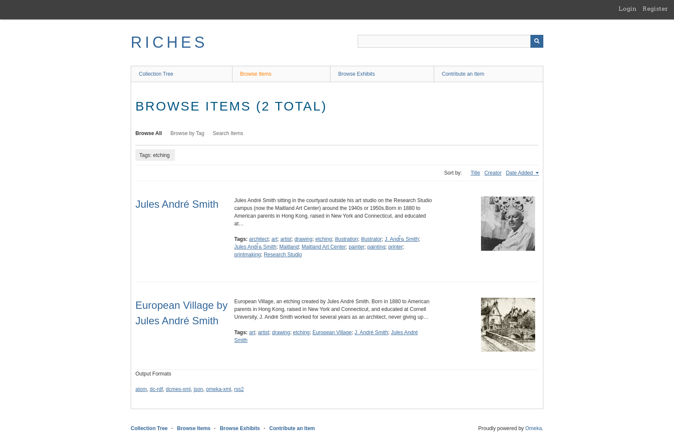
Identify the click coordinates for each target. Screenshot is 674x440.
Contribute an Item (463, 74)
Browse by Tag (188, 133)
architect (258, 239)
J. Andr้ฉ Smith (402, 239)
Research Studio (283, 255)
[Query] (450, 41)
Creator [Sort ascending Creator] (493, 173)
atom (141, 389)
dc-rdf (156, 389)
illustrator (371, 239)
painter (357, 247)
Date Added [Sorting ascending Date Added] (520, 173)
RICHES (169, 42)
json (198, 389)
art (275, 239)
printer (395, 247)
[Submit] (536, 41)
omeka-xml (218, 389)
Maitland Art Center (324, 247)
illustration (346, 239)
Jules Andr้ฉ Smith (255, 247)
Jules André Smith (176, 204)
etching (324, 239)
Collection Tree (156, 74)
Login (628, 8)
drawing (303, 239)
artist (285, 239)
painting (377, 247)
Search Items (228, 133)
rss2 (239, 389)
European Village (332, 332)
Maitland (289, 247)
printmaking (247, 255)
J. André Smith (371, 332)
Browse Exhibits (356, 74)
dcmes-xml (178, 389)
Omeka (533, 428)
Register (655, 8)
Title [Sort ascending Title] (475, 173)
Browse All (148, 133)
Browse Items (256, 74)
